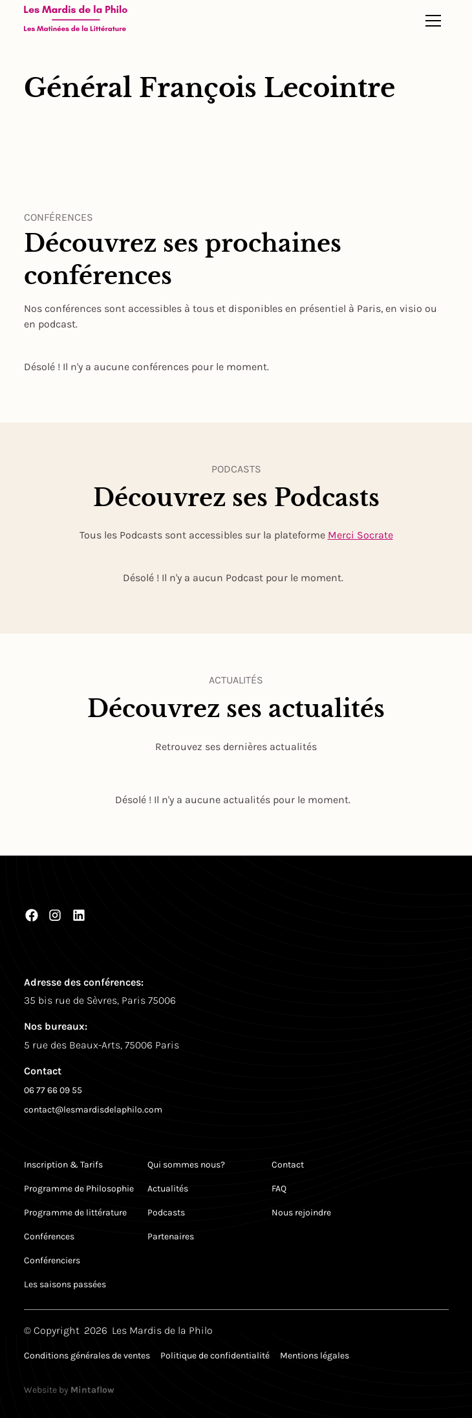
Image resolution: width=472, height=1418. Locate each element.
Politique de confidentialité (215, 1355)
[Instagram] (55, 915)
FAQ (279, 1188)
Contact (288, 1164)
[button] (433, 20)
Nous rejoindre (301, 1212)
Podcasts (166, 1212)
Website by (69, 1389)
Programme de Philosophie (79, 1188)
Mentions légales (314, 1355)
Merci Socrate (360, 535)
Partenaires (170, 1236)
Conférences (49, 1236)
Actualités (167, 1188)
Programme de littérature (75, 1212)
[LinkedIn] (79, 915)
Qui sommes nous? (186, 1164)
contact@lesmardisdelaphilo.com (93, 1109)
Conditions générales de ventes (87, 1355)
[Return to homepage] (75, 20)
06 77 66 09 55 (53, 1090)
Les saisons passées (65, 1284)
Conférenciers (52, 1260)
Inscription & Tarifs (63, 1164)
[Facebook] (31, 915)
